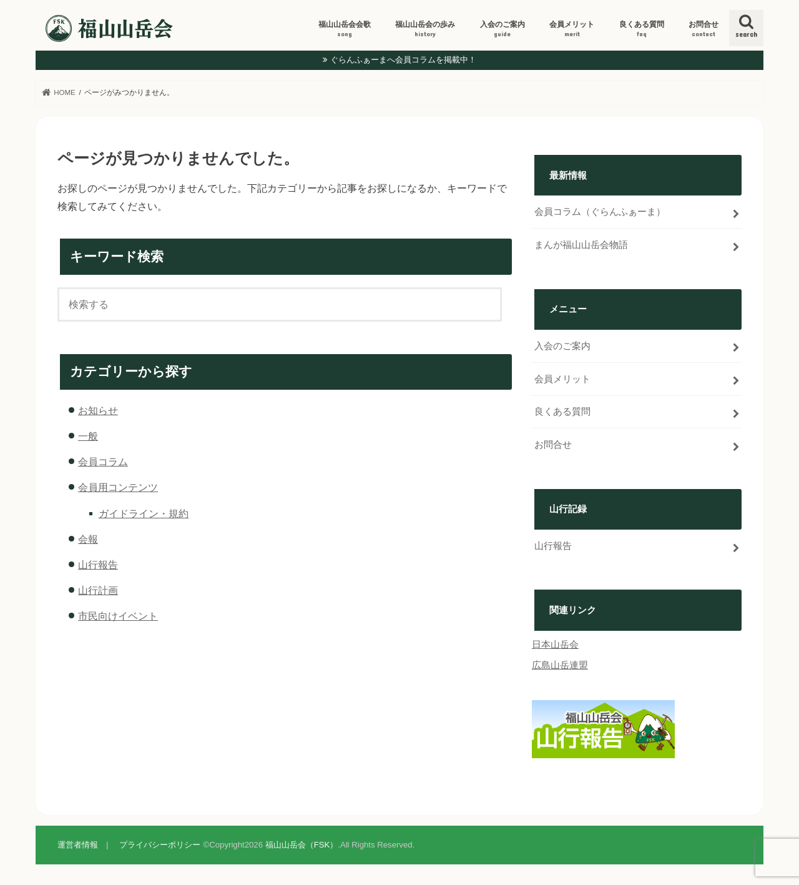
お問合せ (703, 29)
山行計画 (98, 590)
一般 (88, 436)
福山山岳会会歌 (344, 29)
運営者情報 (77, 844)
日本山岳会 (555, 645)
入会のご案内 (502, 29)
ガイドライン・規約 (144, 513)
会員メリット (571, 29)
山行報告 (98, 564)
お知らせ (98, 410)
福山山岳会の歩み (425, 29)
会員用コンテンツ (118, 487)
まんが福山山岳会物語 (581, 245)
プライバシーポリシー (159, 844)
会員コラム (103, 461)
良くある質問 (641, 29)
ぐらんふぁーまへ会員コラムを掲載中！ (403, 59)
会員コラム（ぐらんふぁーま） (599, 212)
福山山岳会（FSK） (301, 844)
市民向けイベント (118, 615)
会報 (88, 539)
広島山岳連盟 (560, 665)
